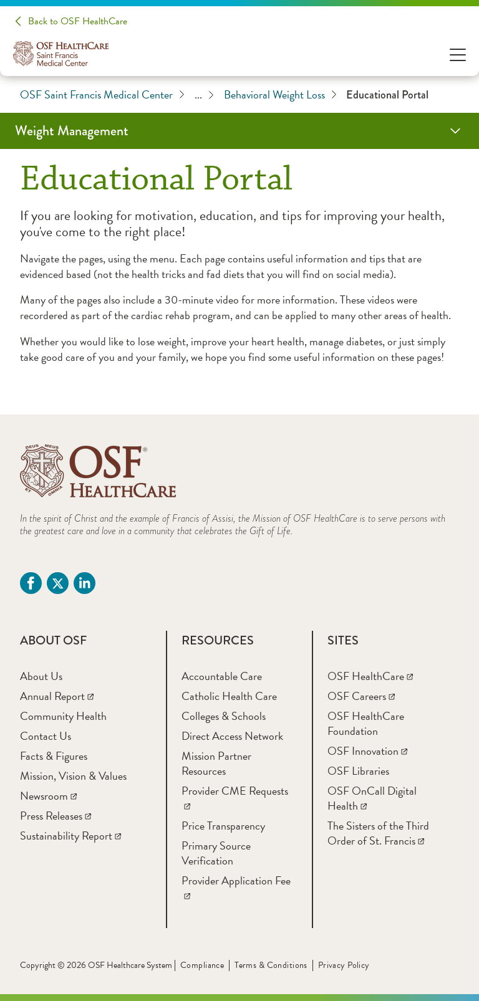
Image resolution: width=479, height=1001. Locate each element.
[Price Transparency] (223, 825)
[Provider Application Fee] (236, 888)
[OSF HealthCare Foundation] (365, 723)
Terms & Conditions (271, 965)
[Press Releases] (55, 815)
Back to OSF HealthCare (77, 21)
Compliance (202, 965)
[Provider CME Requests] (234, 798)
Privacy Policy (344, 965)
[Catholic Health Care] (229, 695)
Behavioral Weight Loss (280, 95)
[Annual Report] (57, 695)
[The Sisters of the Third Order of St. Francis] (378, 833)
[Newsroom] (48, 795)
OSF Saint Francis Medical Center (102, 95)
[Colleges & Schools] (223, 715)
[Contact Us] (45, 735)
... (204, 95)
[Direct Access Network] (232, 735)
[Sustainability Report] (70, 835)
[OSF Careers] (361, 695)
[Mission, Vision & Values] (73, 775)
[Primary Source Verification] (216, 853)
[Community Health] (63, 715)
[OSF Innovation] (367, 750)
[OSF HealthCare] (370, 676)
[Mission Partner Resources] (216, 763)
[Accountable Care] (221, 676)
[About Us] (41, 676)
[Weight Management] (239, 131)
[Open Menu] (458, 54)
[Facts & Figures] (53, 755)
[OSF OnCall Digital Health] (372, 798)
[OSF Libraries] (358, 770)
